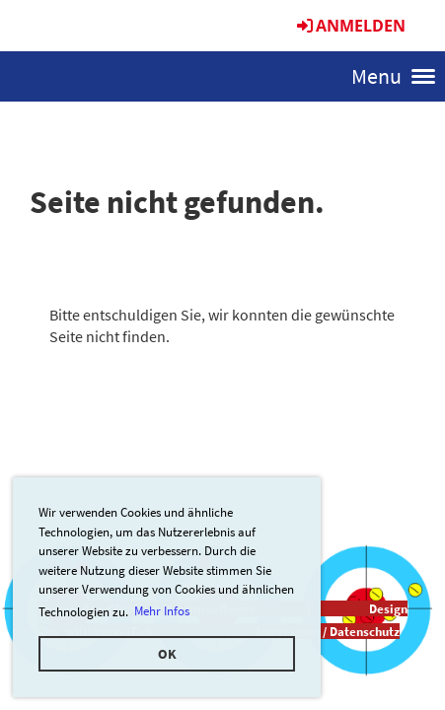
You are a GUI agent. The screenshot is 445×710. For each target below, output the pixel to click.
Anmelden (350, 25)
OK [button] (167, 654)
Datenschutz (365, 631)
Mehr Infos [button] (161, 611)
